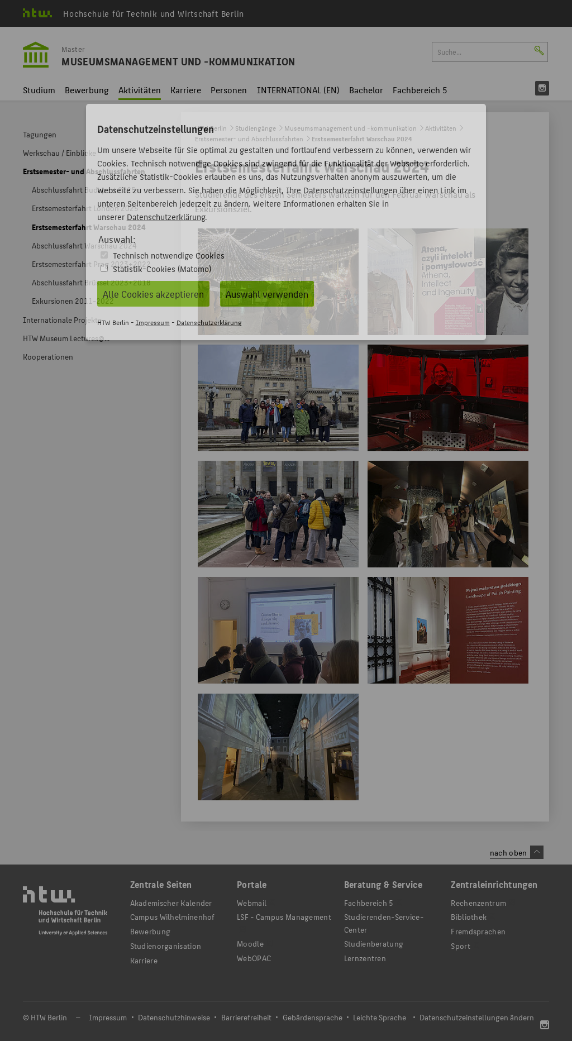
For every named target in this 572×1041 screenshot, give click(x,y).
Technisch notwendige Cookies (169, 255)
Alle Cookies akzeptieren (153, 293)
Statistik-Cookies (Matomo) (162, 268)
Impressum (153, 322)
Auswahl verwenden (267, 293)
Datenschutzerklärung (166, 216)
